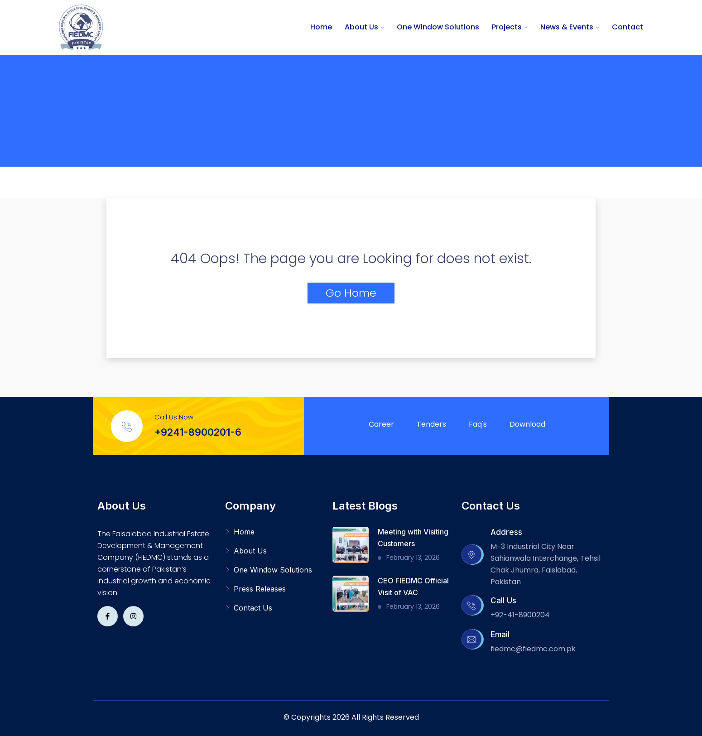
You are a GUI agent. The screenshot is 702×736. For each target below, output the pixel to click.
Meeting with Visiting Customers (413, 537)
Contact (627, 27)
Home (321, 27)
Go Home (351, 292)
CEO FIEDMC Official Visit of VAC (413, 586)
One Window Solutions (438, 27)
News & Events (566, 27)
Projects (507, 27)
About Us (361, 27)
